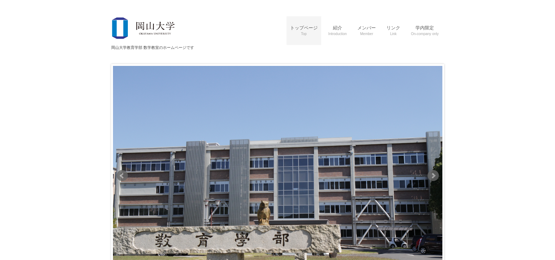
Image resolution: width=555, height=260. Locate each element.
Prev (122, 175)
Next (433, 175)
